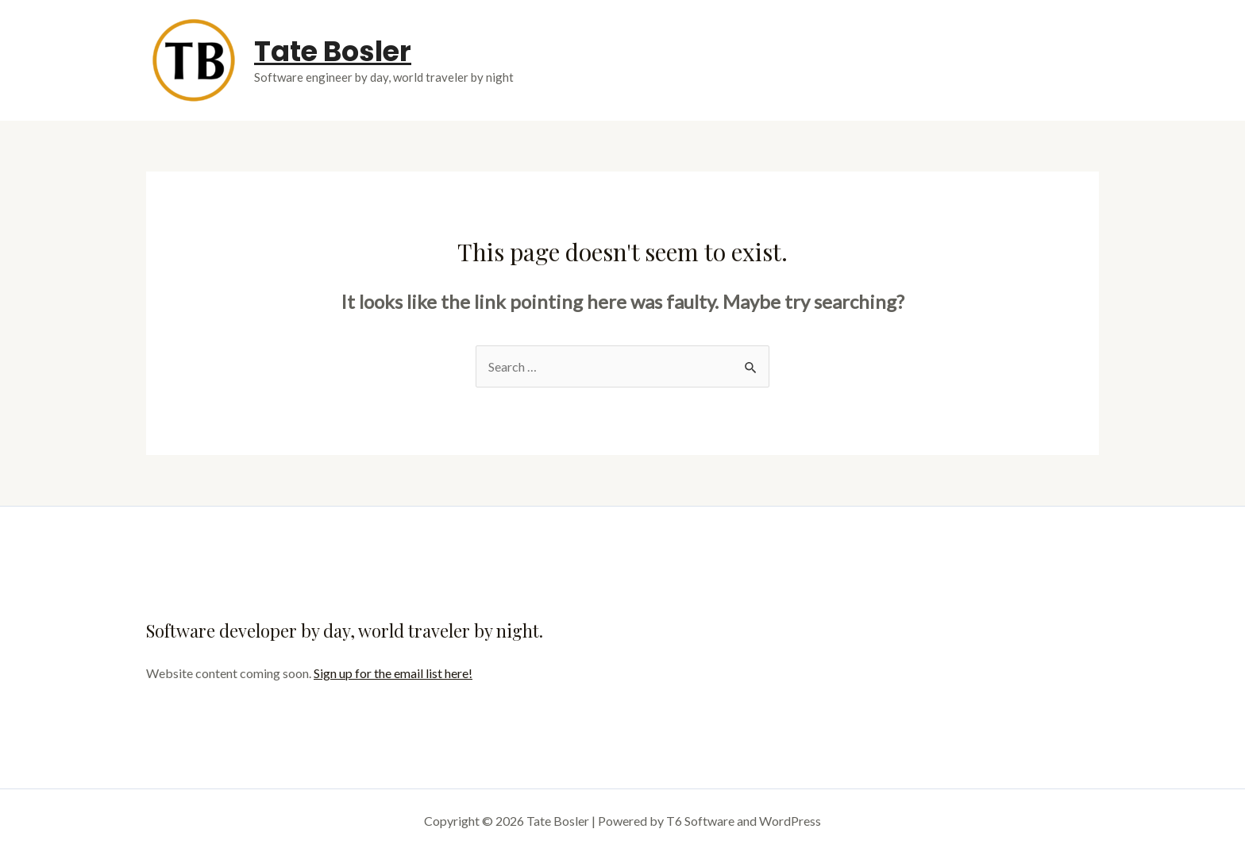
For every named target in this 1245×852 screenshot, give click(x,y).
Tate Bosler (332, 51)
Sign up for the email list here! (393, 672)
